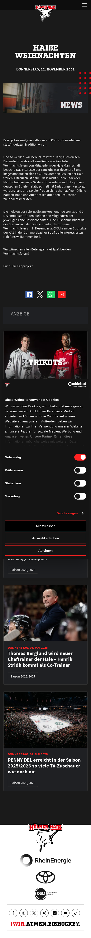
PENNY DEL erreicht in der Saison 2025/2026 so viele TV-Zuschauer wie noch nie (44, 766)
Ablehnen (45, 550)
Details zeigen (67, 513)
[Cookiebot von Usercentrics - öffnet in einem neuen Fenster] (68, 385)
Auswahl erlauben (45, 538)
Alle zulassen (45, 526)
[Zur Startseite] (45, 13)
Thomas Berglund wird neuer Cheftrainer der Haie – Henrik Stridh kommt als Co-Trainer (40, 659)
